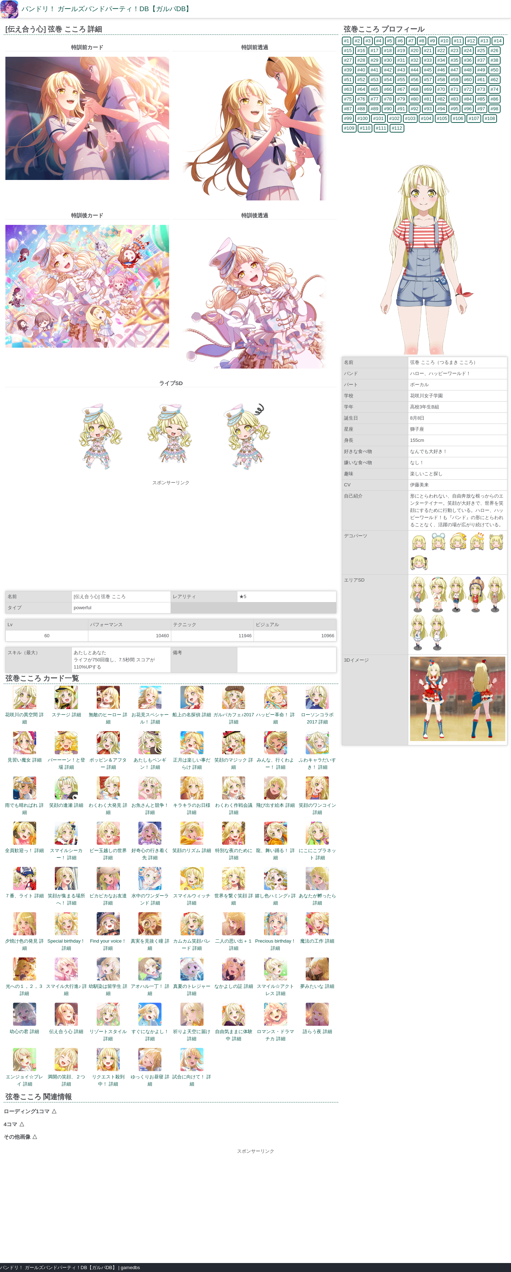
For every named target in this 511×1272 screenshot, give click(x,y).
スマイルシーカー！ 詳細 (66, 841)
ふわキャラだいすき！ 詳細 (317, 750)
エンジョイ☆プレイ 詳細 (24, 1067)
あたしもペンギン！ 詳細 (150, 750)
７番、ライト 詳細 (24, 882)
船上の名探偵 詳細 (191, 701)
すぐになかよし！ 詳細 (150, 1022)
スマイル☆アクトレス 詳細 (275, 976)
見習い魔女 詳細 (25, 747)
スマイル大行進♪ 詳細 (66, 976)
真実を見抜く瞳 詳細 (150, 931)
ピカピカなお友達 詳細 (108, 886)
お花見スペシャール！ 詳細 (150, 705)
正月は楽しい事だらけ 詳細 (191, 750)
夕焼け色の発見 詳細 (24, 931)
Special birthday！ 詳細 (66, 931)
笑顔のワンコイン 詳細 (317, 795)
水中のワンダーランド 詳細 (150, 886)
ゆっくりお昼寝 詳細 (150, 1067)
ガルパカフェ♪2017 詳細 (233, 705)
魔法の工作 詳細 (317, 928)
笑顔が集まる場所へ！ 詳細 (66, 886)
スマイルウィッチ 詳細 (191, 886)
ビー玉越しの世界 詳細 (108, 841)
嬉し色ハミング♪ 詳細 (275, 886)
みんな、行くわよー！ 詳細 (275, 750)
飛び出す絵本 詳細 (275, 792)
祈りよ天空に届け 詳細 (191, 1022)
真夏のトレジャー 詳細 (191, 976)
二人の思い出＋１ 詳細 (233, 931)
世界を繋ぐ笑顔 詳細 (233, 886)
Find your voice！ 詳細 (108, 931)
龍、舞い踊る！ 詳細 (275, 841)
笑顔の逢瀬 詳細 (66, 792)
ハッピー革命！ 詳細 (275, 705)
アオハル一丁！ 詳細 (150, 976)
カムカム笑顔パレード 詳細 (191, 931)
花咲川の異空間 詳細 (24, 705)
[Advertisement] (171, 536)
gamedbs (130, 1267)
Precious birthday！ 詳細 (275, 931)
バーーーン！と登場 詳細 (66, 750)
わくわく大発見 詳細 (108, 795)
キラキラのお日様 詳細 (191, 795)
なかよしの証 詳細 (233, 973)
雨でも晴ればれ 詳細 (24, 795)
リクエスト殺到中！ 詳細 (108, 1067)
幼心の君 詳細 (24, 1018)
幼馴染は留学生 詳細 (108, 976)
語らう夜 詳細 (317, 1018)
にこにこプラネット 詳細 (317, 841)
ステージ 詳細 (66, 701)
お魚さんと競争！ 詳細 (150, 795)
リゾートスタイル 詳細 (108, 1022)
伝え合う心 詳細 (66, 1018)
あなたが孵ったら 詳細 (317, 886)
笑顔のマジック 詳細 (233, 750)
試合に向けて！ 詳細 (191, 1067)
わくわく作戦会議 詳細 (233, 795)
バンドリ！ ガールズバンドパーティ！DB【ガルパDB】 (107, 9)
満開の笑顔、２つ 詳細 (66, 1067)
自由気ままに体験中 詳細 (233, 1022)
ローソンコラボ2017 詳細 (317, 705)
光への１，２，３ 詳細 (24, 976)
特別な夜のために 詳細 (233, 841)
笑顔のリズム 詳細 (191, 837)
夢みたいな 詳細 (317, 973)
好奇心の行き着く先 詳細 (150, 841)
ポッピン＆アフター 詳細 (108, 750)
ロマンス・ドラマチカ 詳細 (275, 1022)
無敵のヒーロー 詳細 (108, 705)
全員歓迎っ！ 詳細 (24, 837)
